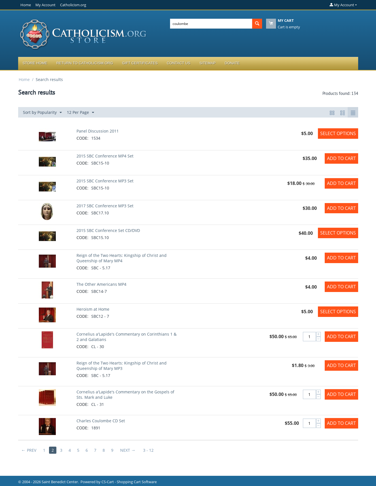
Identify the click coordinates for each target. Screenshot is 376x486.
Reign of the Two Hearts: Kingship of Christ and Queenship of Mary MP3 (122, 365)
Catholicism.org (73, 4)
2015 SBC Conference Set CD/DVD (108, 230)
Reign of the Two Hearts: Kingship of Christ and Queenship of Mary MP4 (122, 258)
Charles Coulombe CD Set (101, 420)
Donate (232, 63)
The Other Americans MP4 (101, 284)
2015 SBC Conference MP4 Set (105, 156)
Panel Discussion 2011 (98, 131)
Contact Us (178, 63)
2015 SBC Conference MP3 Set (105, 181)
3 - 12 (148, 450)
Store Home (35, 63)
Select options (338, 133)
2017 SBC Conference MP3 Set (105, 205)
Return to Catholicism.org (84, 63)
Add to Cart (341, 158)
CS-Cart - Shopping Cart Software (129, 481)
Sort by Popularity (42, 113)
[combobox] (211, 24)
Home (25, 4)
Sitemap (207, 63)
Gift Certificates (140, 63)
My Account (45, 4)
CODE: (82, 138)
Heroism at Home (93, 309)
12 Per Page (80, 113)
